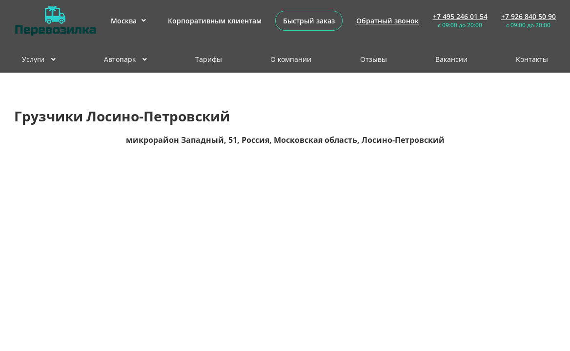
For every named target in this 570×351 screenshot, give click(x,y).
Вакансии (451, 59)
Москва (128, 20)
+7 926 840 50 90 (528, 16)
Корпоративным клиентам (215, 20)
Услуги (39, 59)
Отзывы (373, 59)
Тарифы (208, 59)
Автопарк (125, 59)
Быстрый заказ (309, 20)
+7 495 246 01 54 (460, 16)
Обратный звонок (387, 20)
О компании (290, 59)
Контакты (532, 59)
